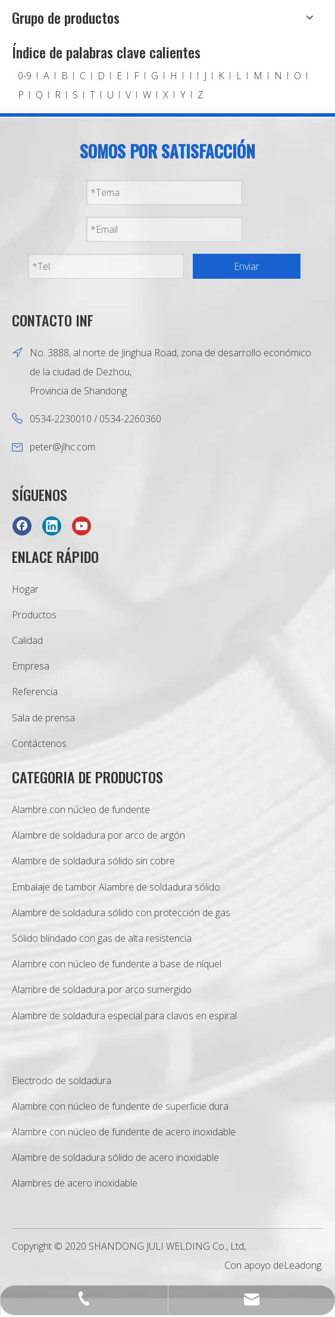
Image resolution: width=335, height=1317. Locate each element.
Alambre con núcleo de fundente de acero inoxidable (124, 1131)
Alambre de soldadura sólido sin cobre (93, 860)
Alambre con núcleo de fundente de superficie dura (120, 1106)
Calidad (27, 640)
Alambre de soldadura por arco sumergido (102, 989)
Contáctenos (39, 743)
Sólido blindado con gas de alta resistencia (102, 938)
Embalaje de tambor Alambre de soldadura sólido (116, 886)
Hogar (25, 589)
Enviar (246, 266)
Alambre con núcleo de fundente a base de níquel (116, 963)
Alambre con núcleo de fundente (81, 809)
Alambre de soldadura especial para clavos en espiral (124, 1015)
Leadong (302, 1265)
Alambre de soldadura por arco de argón (98, 835)
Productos (34, 614)
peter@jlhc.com (62, 446)
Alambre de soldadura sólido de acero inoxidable (115, 1157)
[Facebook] (22, 525)
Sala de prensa (43, 717)
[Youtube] (81, 525)
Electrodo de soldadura (61, 1080)
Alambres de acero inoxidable (74, 1183)
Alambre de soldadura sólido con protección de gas (121, 912)
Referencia (35, 691)
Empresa (30, 665)
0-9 (25, 75)
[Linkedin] (51, 525)
